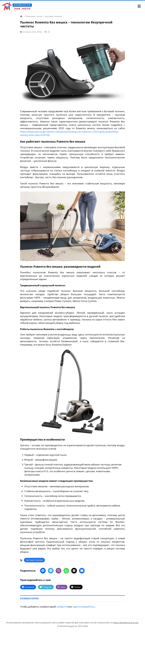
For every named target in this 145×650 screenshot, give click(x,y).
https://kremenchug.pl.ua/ (125, 622)
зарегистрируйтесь (83, 606)
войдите (62, 606)
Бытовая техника (34, 560)
